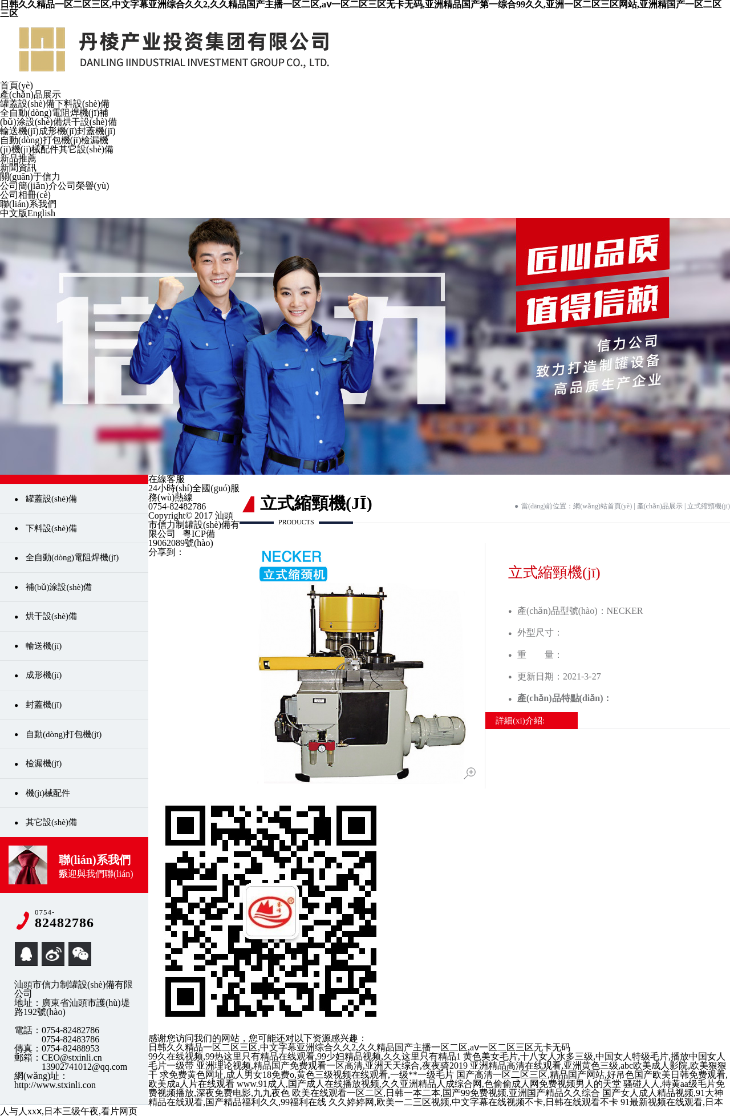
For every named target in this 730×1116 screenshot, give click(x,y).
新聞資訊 (18, 167)
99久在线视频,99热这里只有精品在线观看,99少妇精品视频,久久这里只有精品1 (304, 1056)
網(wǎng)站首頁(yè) (602, 506)
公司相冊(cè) (25, 195)
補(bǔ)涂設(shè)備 (54, 117)
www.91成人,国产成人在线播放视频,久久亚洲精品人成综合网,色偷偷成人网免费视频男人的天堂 (429, 1084)
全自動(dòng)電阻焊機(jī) (49, 113)
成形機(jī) (58, 131)
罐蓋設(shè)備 (27, 103)
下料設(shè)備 (82, 103)
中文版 (13, 213)
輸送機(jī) (19, 131)
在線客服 (166, 479)
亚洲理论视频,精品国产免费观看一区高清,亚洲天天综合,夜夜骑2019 (332, 1065)
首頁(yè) (16, 85)
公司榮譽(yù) (84, 186)
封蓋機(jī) (96, 131)
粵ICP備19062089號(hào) (181, 538)
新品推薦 (18, 158)
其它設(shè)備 (86, 149)
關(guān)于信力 (30, 176)
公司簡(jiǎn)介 (29, 186)
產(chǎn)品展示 (30, 94)
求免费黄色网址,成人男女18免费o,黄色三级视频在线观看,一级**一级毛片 (307, 1074)
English (41, 213)
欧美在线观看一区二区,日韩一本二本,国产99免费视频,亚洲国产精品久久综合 (446, 1093)
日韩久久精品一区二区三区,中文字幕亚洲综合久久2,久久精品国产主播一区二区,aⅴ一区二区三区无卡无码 (359, 1047)
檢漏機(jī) (44, 763)
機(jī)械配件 (35, 149)
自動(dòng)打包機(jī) (40, 140)
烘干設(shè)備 (89, 122)
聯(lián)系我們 (28, 204)
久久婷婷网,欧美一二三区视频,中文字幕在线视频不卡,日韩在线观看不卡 (473, 1102)
